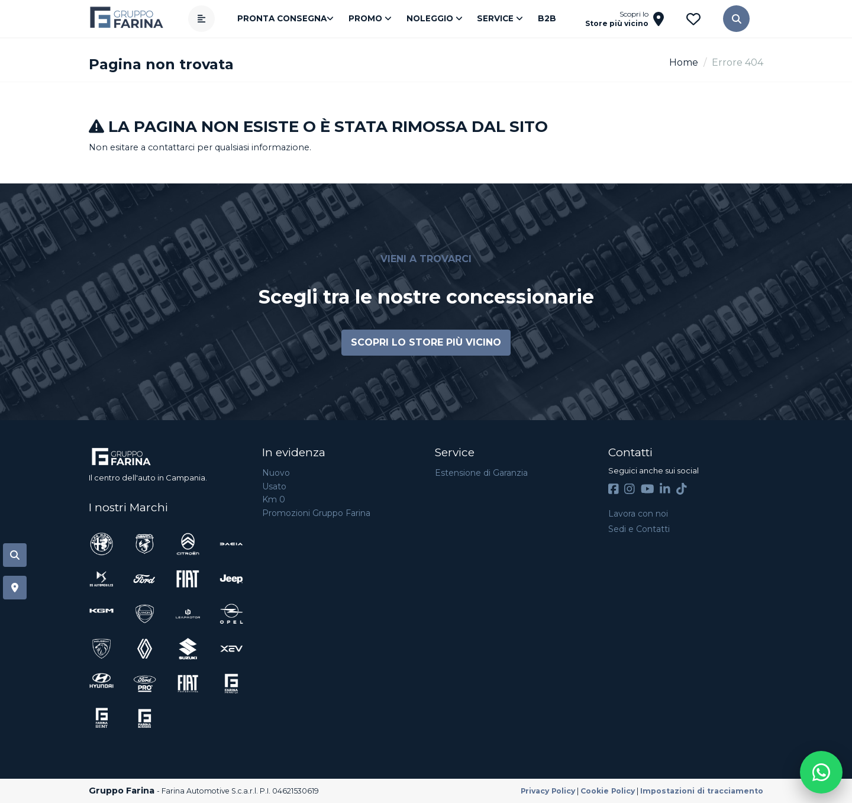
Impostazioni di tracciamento (701, 790)
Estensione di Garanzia (481, 472)
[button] (731, 18)
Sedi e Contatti (639, 529)
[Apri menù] (206, 18)
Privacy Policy (548, 790)
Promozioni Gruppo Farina (316, 513)
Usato (274, 486)
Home (683, 62)
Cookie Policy (607, 790)
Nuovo (276, 472)
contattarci (171, 147)
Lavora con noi (638, 513)
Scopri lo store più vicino (426, 342)
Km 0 (273, 499)
